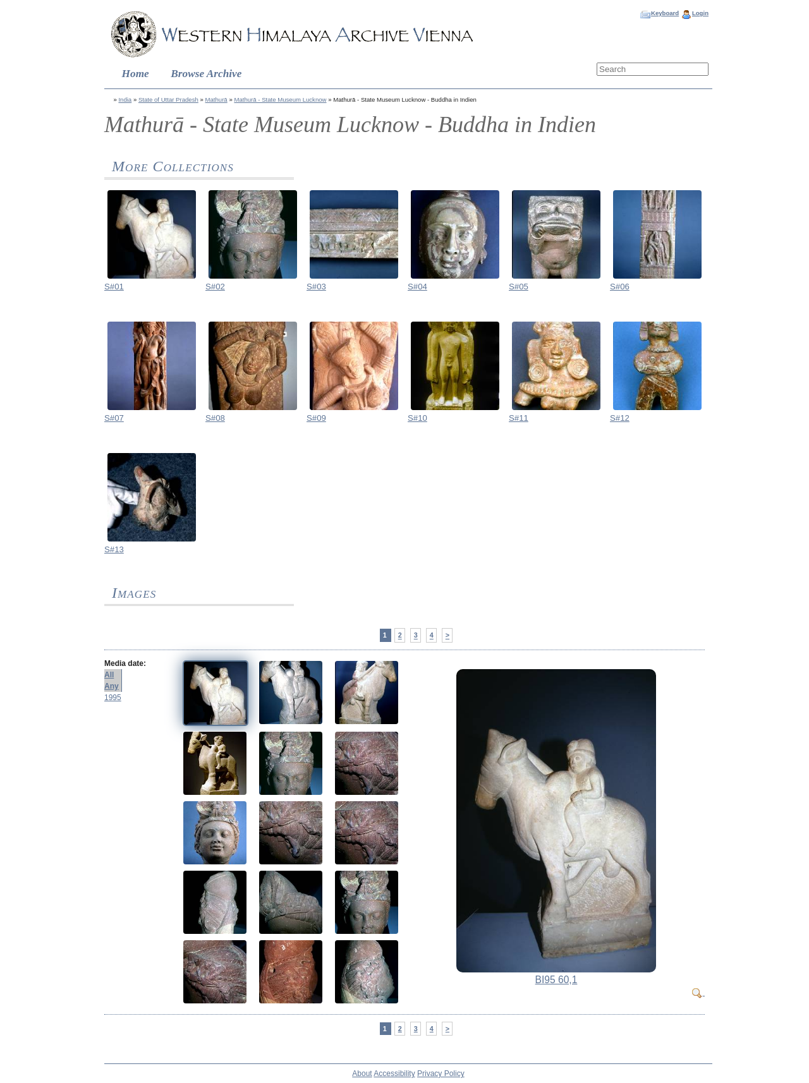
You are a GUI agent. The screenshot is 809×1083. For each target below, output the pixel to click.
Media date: (125, 663)
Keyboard (665, 12)
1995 (112, 697)
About (362, 1073)
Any (111, 686)
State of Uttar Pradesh (168, 99)
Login (700, 12)
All (109, 674)
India (124, 99)
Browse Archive (206, 74)
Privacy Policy (441, 1073)
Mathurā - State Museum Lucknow (280, 99)
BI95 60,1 (556, 979)
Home (135, 74)
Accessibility (394, 1073)
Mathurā (216, 99)
